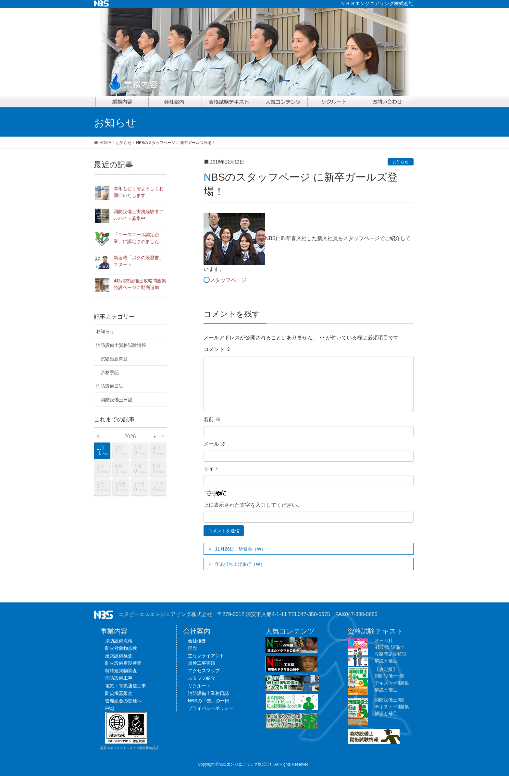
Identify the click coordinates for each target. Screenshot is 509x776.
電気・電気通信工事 (125, 685)
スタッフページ (228, 280)
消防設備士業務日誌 (208, 693)
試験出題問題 (114, 358)
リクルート (199, 685)
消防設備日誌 (109, 386)
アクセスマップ (204, 670)
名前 (212, 419)
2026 (130, 436)
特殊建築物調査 (121, 670)
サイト (211, 468)
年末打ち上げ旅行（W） (240, 564)
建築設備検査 (118, 655)
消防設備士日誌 (116, 399)
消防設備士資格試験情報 (121, 345)
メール (215, 444)
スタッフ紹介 (201, 678)
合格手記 (110, 372)
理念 (192, 648)
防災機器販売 (118, 693)
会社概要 (197, 640)
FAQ (109, 708)
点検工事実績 (201, 663)
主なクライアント (206, 655)
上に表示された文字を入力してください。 (253, 505)
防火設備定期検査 (123, 663)
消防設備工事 (118, 678)
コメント (217, 349)
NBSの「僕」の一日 (208, 700)
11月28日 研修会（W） (240, 549)
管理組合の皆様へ (123, 700)
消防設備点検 (118, 640)
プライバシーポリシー (210, 708)
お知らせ (400, 162)
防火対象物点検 (121, 648)
